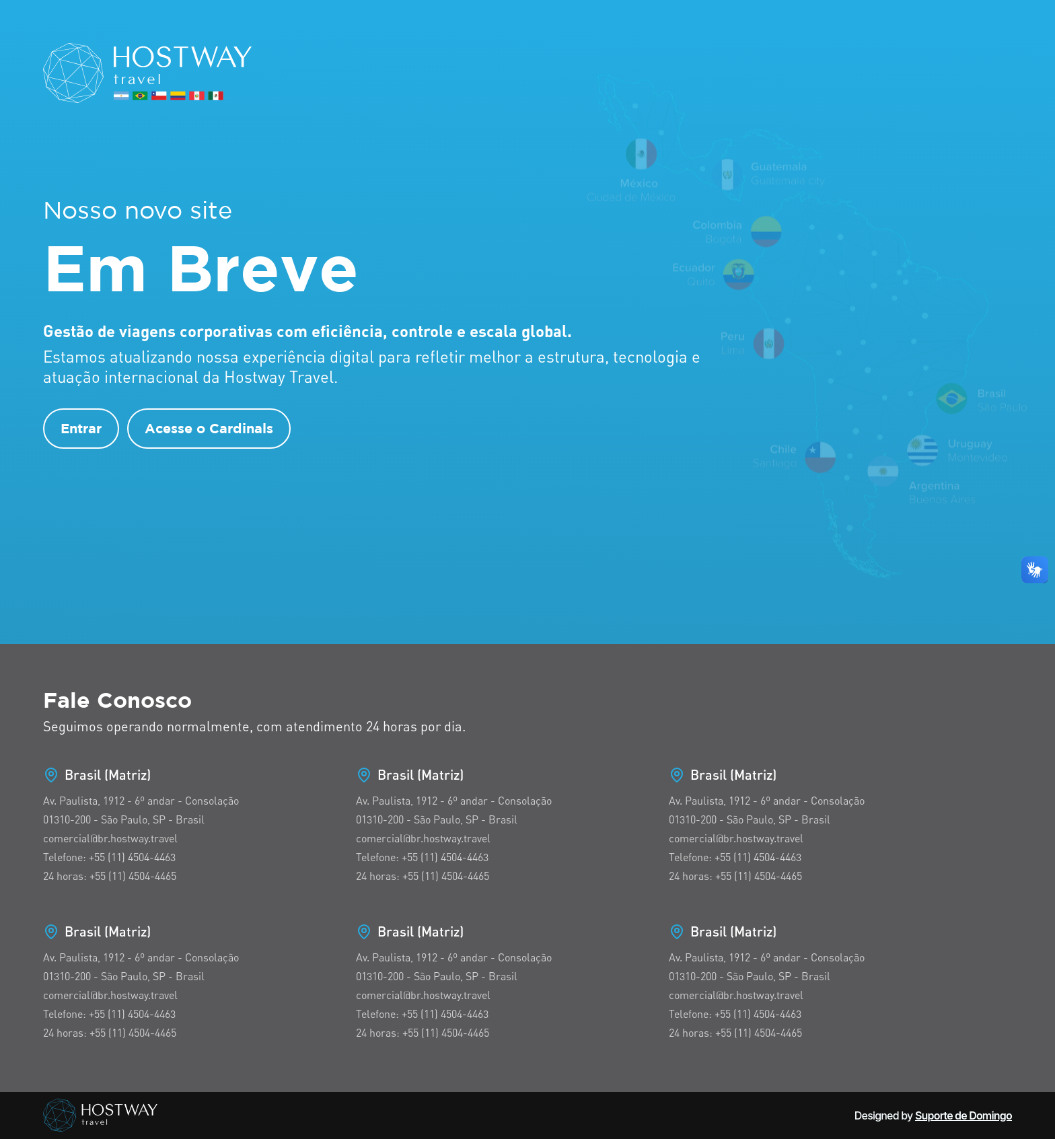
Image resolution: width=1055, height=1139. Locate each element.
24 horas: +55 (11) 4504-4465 (109, 876)
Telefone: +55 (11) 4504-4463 (109, 857)
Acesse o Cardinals (209, 428)
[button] (1034, 569)
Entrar (81, 428)
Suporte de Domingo (963, 1115)
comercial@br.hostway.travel (110, 838)
